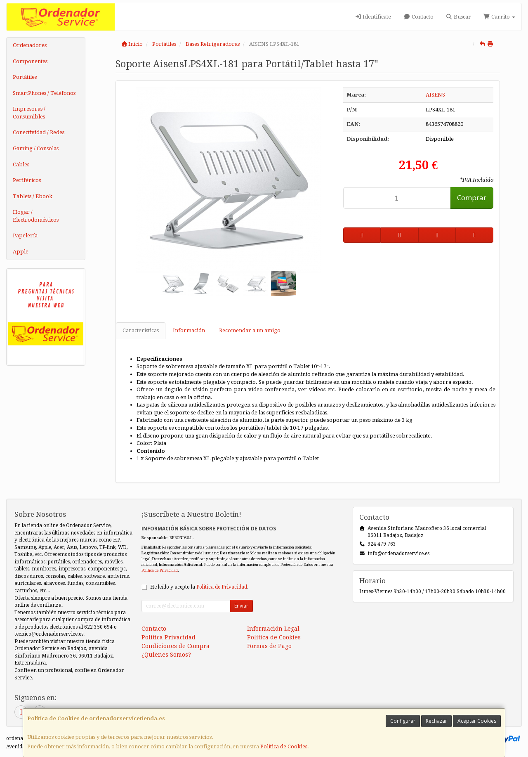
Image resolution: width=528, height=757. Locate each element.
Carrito (499, 17)
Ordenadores (30, 45)
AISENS (435, 95)
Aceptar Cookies (476, 720)
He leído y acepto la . (199, 587)
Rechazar (436, 720)
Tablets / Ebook (32, 196)
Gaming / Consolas (36, 148)
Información (189, 330)
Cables (21, 164)
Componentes (30, 61)
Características (141, 330)
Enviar (241, 605)
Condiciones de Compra (175, 646)
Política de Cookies (283, 746)
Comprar (471, 197)
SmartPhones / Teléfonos (44, 93)
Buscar (458, 17)
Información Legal (273, 628)
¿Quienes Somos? (166, 654)
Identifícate (373, 17)
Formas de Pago (269, 646)
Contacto (418, 17)
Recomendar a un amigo (249, 330)
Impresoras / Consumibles (29, 113)
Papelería (25, 235)
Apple (20, 251)
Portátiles (25, 77)
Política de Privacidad (159, 570)
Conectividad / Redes (38, 132)
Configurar (402, 720)
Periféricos (27, 180)
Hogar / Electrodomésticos (36, 216)
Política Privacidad (168, 637)
